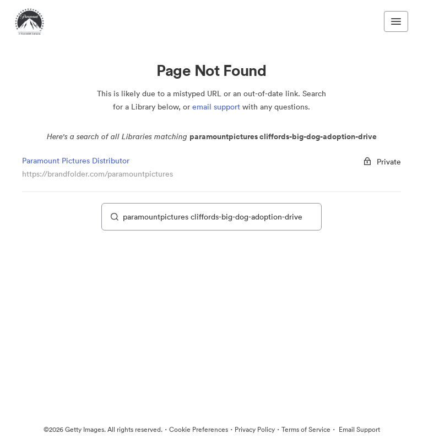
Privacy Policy (255, 429)
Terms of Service (305, 429)
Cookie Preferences (198, 429)
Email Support (358, 429)
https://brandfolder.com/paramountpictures (97, 174)
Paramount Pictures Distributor (75, 161)
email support (216, 107)
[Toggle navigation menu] (396, 21)
